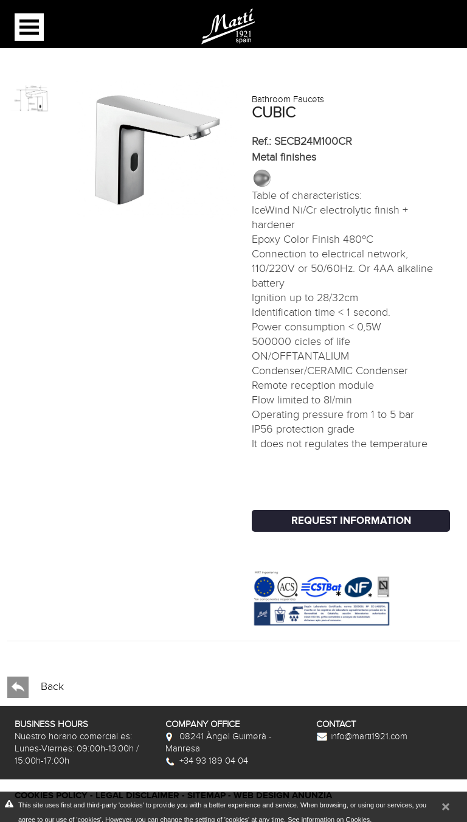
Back (35, 687)
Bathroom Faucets (288, 99)
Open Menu (29, 27)
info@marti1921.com (361, 736)
